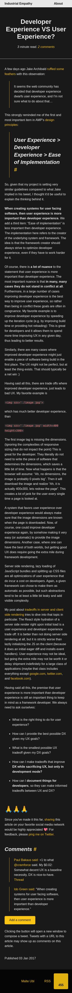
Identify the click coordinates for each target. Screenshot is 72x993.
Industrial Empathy (18, 3)
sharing (50, 819)
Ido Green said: (24, 889)
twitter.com (54, 673)
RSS (47, 981)
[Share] (61, 981)
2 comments (46, 46)
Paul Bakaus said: (26, 860)
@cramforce (22, 865)
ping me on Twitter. (41, 834)
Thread (19, 879)
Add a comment (20, 920)
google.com (38, 673)
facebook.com (20, 678)
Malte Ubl (27, 981)
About (58, 3)
